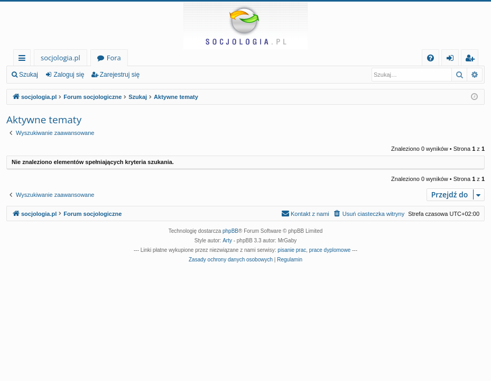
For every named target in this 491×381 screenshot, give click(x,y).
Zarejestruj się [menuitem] (472, 59)
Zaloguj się (68, 74)
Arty (227, 240)
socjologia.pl (60, 57)
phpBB (230, 231)
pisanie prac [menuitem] (291, 250)
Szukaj (28, 74)
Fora (114, 57)
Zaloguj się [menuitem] (452, 59)
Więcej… (24, 59)
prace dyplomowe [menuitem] (329, 250)
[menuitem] (430, 58)
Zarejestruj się (120, 74)
